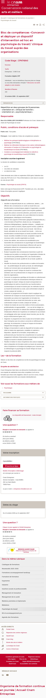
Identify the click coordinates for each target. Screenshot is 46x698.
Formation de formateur (10, 577)
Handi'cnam (12, 663)
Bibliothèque (34, 659)
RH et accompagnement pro (12, 613)
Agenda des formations (10, 617)
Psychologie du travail (8, 20)
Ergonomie (6, 581)
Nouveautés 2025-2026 (10, 569)
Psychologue (8, 388)
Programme (7, 392)
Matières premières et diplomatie (14, 601)
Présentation (8, 103)
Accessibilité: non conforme (28, 663)
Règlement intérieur (34, 657)
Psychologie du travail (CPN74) (16, 184)
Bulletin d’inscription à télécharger (13, 471)
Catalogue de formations (11, 564)
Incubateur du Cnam (12, 661)
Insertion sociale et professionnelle (14, 589)
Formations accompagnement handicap (16, 573)
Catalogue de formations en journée (20, 18)
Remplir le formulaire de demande (14, 429)
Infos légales (12, 659)
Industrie (5, 585)
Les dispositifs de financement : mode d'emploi (26, 415)
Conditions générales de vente (15, 657)
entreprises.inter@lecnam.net (22, 489)
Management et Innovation (11, 593)
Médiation (5, 605)
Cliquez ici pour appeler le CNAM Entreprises (17, 527)
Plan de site (23, 659)
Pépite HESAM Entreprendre (31, 661)
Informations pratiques (11, 397)
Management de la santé (11, 597)
